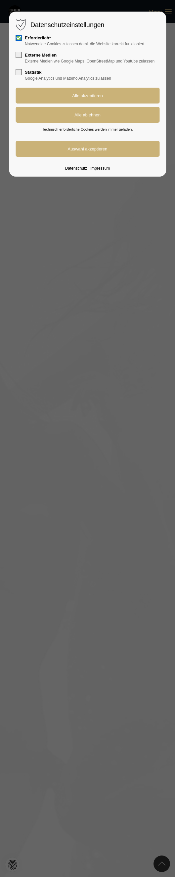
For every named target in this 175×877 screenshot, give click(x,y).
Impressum (100, 168)
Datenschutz (76, 168)
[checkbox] (19, 38)
